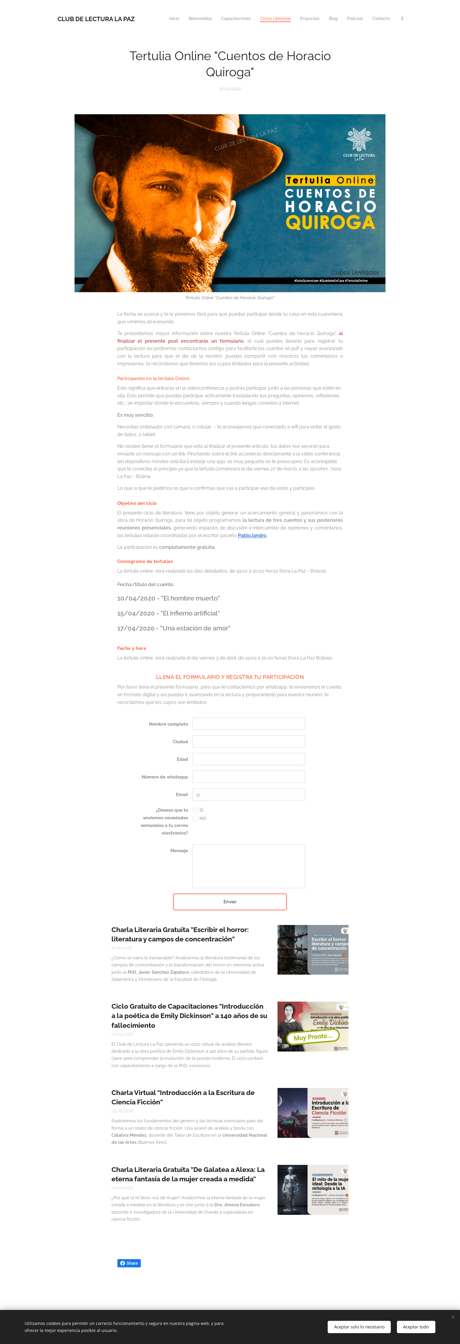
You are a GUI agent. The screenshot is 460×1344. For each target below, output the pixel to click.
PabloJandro (252, 535)
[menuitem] (276, 19)
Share (129, 1263)
